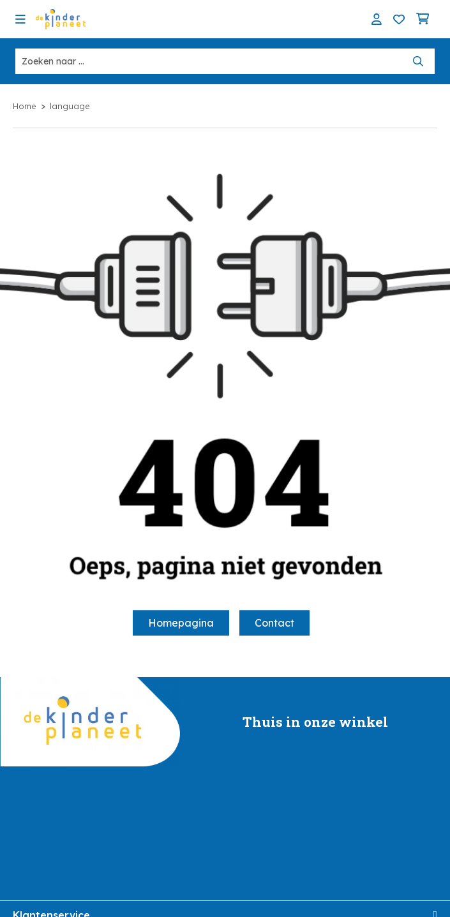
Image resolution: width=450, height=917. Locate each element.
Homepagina (181, 622)
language (70, 106)
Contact (274, 622)
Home (24, 106)
